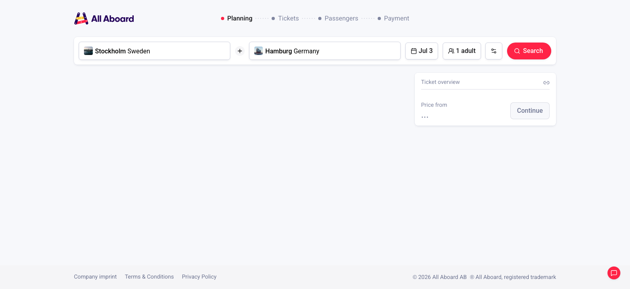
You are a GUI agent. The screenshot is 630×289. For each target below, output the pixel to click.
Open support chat (614, 273)
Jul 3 (422, 51)
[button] (530, 110)
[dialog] (315, 18)
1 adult (462, 51)
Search (528, 51)
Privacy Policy (199, 277)
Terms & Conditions (149, 277)
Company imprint (95, 277)
